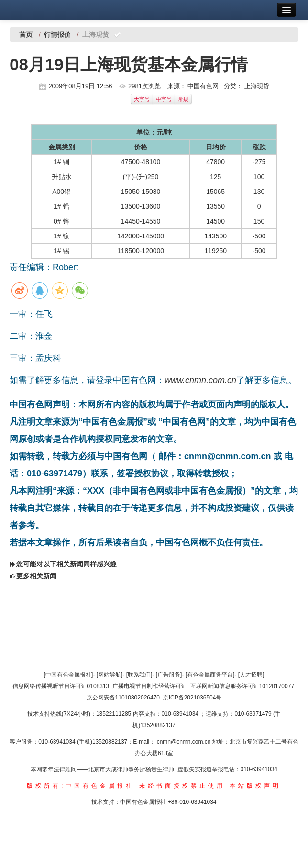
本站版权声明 (255, 785)
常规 (183, 99)
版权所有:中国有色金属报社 (80, 785)
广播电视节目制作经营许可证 (149, 686)
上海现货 (256, 86)
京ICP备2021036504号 (192, 697)
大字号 (142, 99)
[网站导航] (110, 674)
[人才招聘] (251, 674)
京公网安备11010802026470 (123, 697)
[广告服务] (169, 674)
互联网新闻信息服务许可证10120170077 (242, 686)
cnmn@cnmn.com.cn (184, 741)
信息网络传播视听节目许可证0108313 (61, 686)
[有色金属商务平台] (210, 674)
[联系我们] (139, 674)
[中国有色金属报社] (68, 674)
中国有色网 (203, 86)
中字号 (164, 99)
